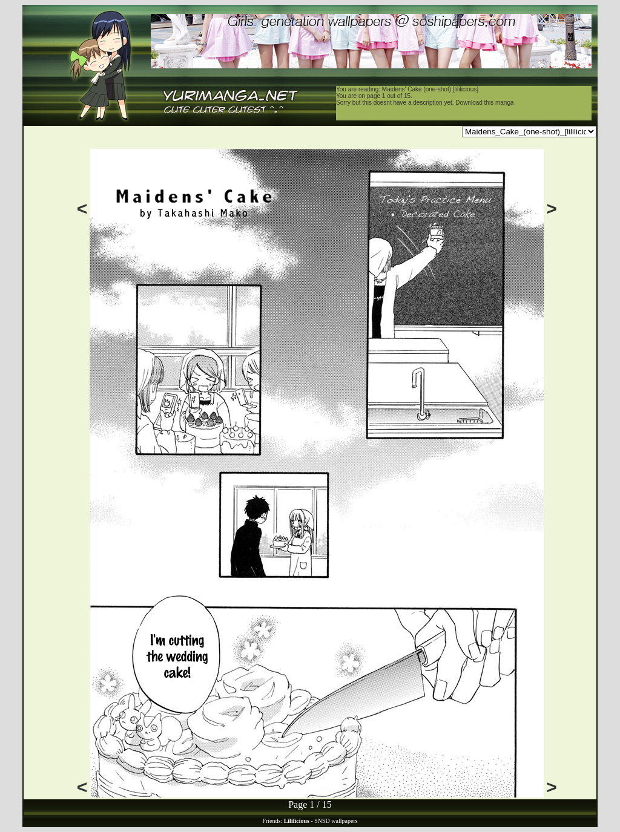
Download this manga (484, 102)
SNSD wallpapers (335, 820)
